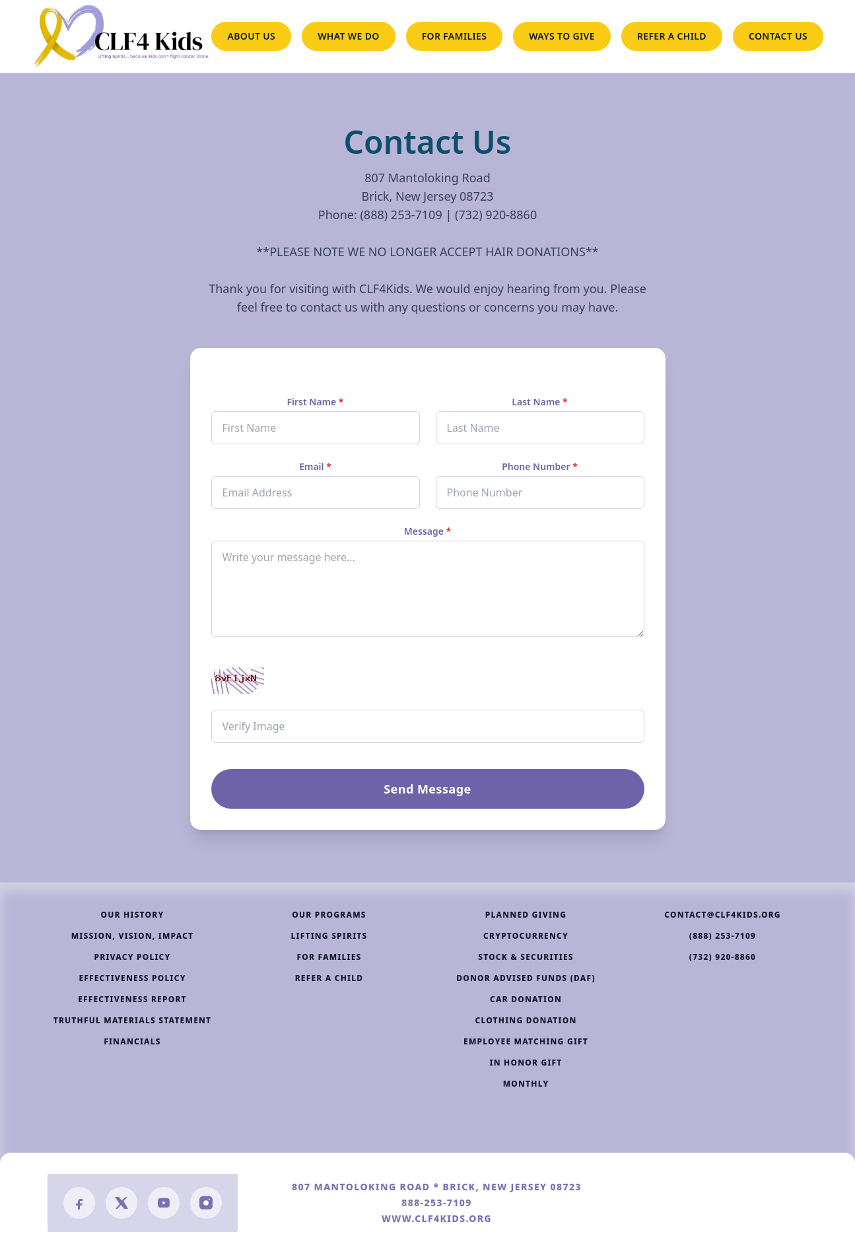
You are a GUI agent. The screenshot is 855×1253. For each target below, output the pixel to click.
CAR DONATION (526, 999)
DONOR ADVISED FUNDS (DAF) (526, 978)
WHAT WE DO (349, 36)
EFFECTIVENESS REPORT (132, 999)
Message (427, 531)
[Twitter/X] (121, 1203)
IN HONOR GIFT (525, 1063)
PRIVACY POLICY (132, 957)
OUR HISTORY (132, 915)
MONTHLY (526, 1084)
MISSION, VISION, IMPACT (132, 936)
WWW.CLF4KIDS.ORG (437, 1218)
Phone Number (540, 466)
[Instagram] (206, 1203)
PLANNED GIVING (525, 915)
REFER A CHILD (671, 36)
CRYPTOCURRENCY (525, 936)
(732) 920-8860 (722, 957)
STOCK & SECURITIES (526, 957)
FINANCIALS (132, 1041)
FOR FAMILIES (454, 36)
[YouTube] (164, 1203)
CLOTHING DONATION (525, 1020)
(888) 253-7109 (722, 936)
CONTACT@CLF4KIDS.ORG (722, 915)
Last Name (539, 401)
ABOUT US (251, 36)
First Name (315, 401)
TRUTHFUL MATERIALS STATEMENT (132, 1020)
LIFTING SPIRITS (329, 936)
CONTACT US (778, 36)
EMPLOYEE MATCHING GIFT (525, 1041)
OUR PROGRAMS (329, 915)
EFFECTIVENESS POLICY (132, 978)
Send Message (427, 789)
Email (315, 466)
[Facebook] (79, 1203)
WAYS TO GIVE (562, 36)
